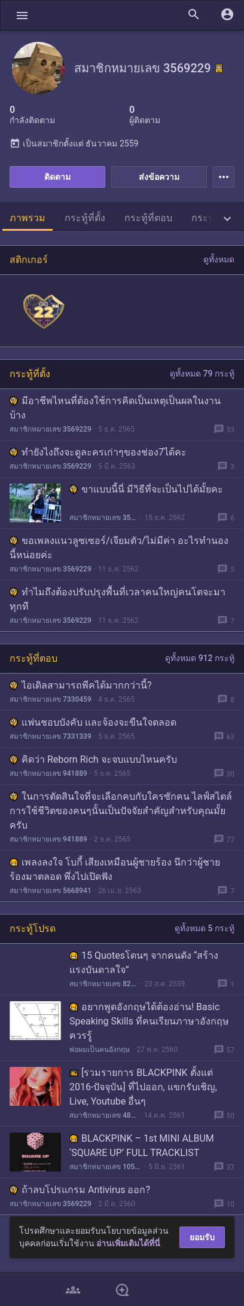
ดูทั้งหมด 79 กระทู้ (202, 373)
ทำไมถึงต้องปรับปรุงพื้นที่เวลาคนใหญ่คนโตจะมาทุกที (117, 599)
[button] (22, 15)
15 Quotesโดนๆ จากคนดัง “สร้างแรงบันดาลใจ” (143, 962)
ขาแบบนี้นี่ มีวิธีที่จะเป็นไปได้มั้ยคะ (146, 489)
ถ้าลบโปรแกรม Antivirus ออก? (80, 1189)
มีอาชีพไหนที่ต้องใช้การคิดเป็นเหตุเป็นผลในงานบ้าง (115, 408)
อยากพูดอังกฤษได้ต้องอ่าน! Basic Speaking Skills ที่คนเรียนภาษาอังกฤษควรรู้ (149, 1021)
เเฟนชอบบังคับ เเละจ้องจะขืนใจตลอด (93, 722)
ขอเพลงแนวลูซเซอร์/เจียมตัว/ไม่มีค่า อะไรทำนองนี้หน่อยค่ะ (119, 548)
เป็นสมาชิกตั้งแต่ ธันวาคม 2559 (74, 143)
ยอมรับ (202, 1237)
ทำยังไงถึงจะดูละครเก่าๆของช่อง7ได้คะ (98, 452)
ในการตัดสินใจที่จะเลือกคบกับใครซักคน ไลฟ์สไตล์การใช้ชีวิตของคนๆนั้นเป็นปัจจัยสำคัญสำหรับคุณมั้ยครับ (121, 811)
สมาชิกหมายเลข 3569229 (51, 429)
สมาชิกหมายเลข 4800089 (103, 1115)
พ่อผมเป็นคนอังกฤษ (99, 1049)
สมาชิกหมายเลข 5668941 (51, 890)
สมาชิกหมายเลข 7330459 (51, 699)
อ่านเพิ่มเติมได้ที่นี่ (128, 1243)
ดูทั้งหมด (218, 259)
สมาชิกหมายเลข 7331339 (51, 736)
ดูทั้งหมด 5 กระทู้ (204, 928)
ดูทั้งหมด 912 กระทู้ (199, 658)
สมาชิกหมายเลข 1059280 (105, 1167)
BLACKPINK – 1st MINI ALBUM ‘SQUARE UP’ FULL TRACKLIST (141, 1145)
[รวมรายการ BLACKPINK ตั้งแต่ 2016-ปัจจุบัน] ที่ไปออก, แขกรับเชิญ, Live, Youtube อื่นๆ (143, 1087)
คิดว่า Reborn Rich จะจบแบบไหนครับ (93, 759)
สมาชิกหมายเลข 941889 (48, 773)
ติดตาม (57, 177)
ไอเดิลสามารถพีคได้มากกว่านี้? (81, 685)
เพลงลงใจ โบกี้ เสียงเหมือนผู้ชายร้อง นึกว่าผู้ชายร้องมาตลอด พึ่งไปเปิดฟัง (115, 869)
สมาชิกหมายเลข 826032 (103, 984)
